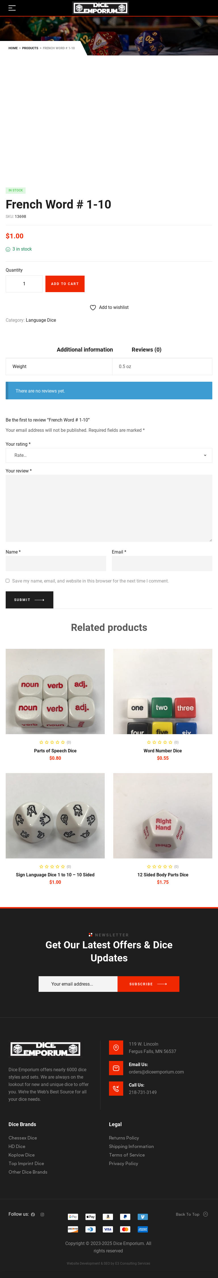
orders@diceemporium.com (156, 1072)
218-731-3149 (143, 1092)
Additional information (85, 349)
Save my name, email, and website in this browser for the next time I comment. (90, 581)
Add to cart (65, 284)
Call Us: (136, 1085)
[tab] (85, 349)
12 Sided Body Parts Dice (162, 875)
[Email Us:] (116, 1068)
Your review (19, 471)
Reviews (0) (147, 349)
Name (13, 552)
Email (119, 552)
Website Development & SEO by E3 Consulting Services (108, 1263)
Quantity (14, 270)
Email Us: (138, 1064)
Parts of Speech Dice (55, 750)
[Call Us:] (116, 1088)
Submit (22, 600)
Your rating (18, 444)
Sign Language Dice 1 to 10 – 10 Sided (55, 875)
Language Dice (41, 320)
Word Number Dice (163, 750)
